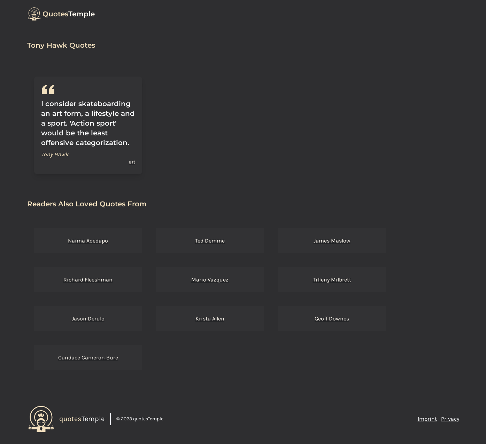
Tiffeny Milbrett (332, 279)
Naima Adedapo (88, 240)
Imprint (427, 418)
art (132, 162)
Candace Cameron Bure (88, 357)
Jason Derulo (88, 318)
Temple (69, 14)
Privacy (450, 418)
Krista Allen (209, 318)
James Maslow (332, 240)
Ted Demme (210, 240)
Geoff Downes (332, 318)
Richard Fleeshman (88, 279)
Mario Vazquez (210, 279)
